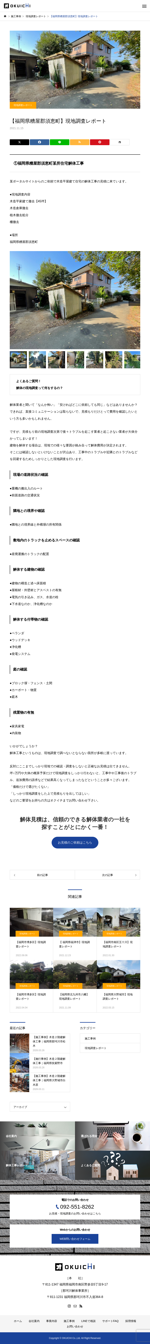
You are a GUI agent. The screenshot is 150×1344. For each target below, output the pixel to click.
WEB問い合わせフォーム (75, 1238)
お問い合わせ (75, 1326)
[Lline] (59, 142)
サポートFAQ (110, 1321)
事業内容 (51, 1321)
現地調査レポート (23, 105)
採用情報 (130, 1321)
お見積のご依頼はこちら (75, 842)
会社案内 (34, 1321)
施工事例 (90, 1038)
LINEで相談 (88, 1321)
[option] (75, 300)
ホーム (18, 1321)
